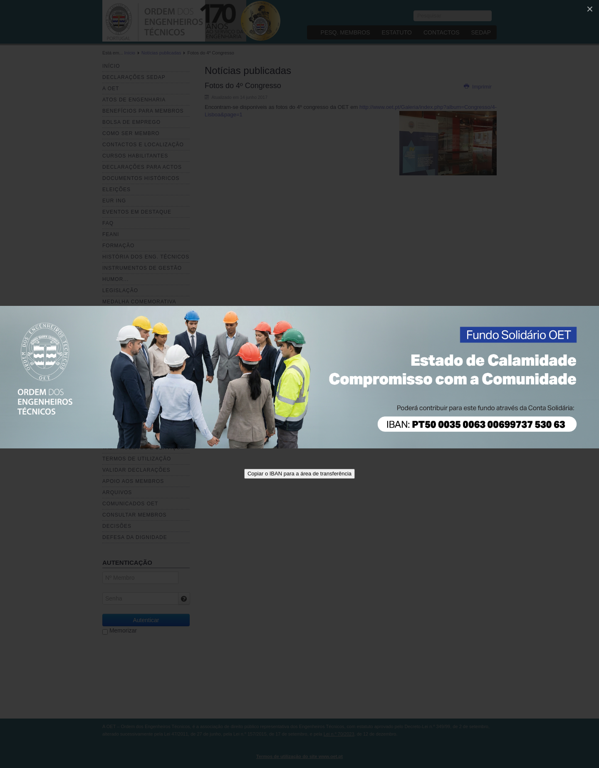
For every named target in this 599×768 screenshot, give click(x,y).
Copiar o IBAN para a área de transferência (299, 473)
